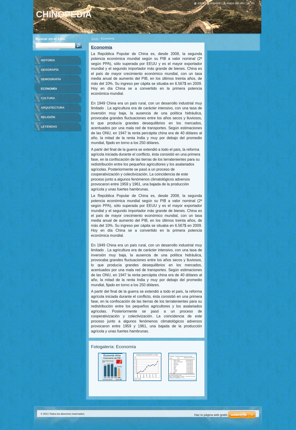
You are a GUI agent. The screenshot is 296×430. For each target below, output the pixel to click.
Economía (49, 88)
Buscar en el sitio (50, 39)
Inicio (95, 38)
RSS (253, 3)
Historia (48, 60)
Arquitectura (53, 107)
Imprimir (215, 3)
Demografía (51, 79)
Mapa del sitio (236, 3)
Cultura (48, 98)
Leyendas (49, 126)
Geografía (50, 69)
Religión (48, 117)
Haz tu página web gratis (210, 415)
